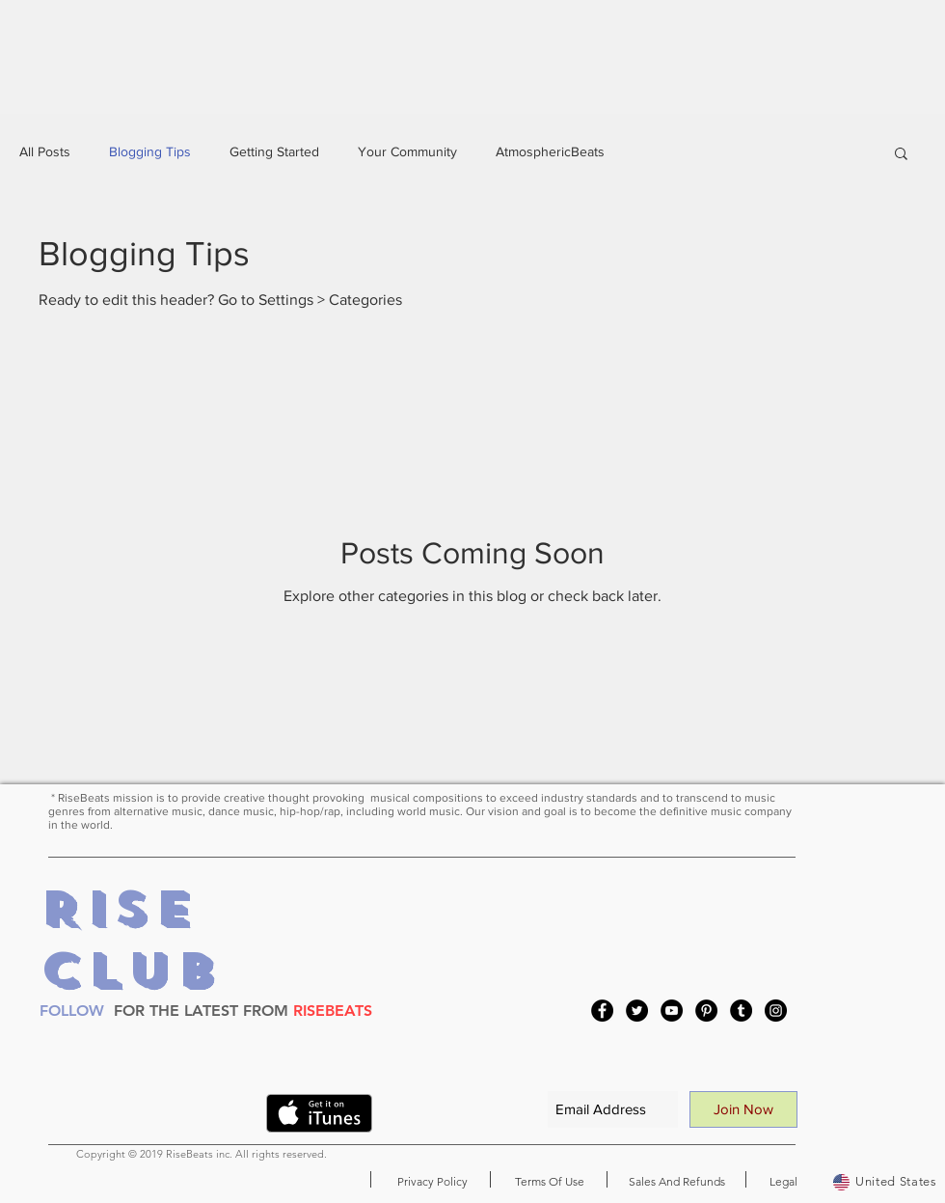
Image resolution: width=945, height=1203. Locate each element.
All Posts (44, 151)
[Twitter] (637, 1010)
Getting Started (274, 151)
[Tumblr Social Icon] (741, 1010)
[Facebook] (602, 1010)
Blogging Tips (150, 151)
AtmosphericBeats (550, 151)
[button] (901, 155)
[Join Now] (743, 1109)
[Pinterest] (706, 1010)
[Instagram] (776, 1010)
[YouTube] (672, 1010)
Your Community (407, 151)
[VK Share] (214, 1117)
